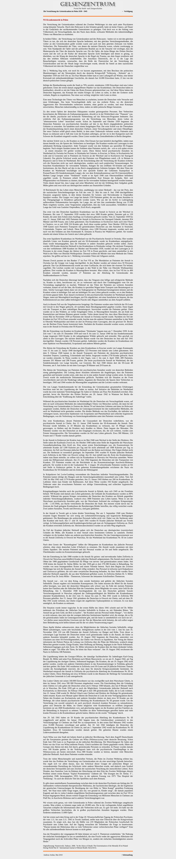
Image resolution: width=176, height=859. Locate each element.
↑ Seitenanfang (127, 855)
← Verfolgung (127, 11)
